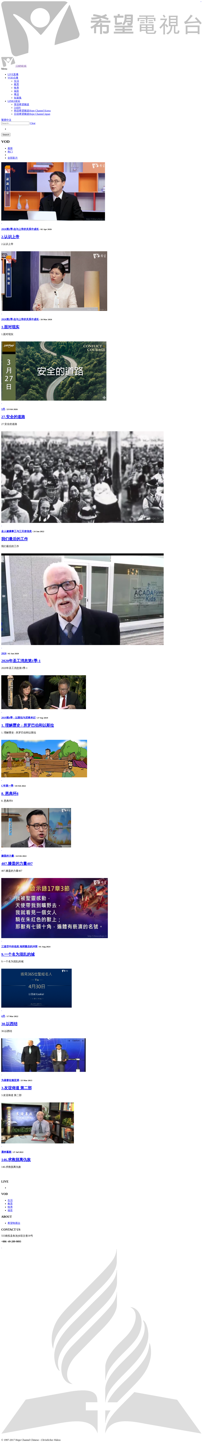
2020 (3, 653)
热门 (10, 151)
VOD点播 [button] (13, 77)
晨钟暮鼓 (6, 1152)
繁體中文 (6, 119)
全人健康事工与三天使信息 (16, 531)
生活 (10, 1200)
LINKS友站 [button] (14, 101)
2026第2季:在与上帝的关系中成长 (20, 229)
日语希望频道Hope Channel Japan (32, 114)
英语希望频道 (21, 104)
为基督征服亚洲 (10, 1080)
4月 (3, 1016)
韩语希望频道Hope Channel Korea (32, 110)
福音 (10, 1210)
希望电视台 (14, 1223)
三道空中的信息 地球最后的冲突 (19, 946)
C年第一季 (7, 785)
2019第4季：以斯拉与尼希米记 (18, 717)
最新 (10, 148)
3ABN (17, 107)
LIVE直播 (13, 74)
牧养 (10, 1207)
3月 (3, 409)
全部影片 (13, 157)
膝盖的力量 (7, 855)
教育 (10, 1203)
